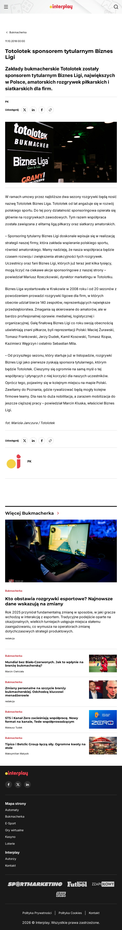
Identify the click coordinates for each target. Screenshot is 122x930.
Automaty (12, 810)
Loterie (10, 843)
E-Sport (10, 823)
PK (7, 101)
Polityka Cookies (70, 913)
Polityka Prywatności (37, 913)
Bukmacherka (18, 32)
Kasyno (10, 836)
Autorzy (10, 858)
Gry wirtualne (14, 830)
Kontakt (10, 865)
